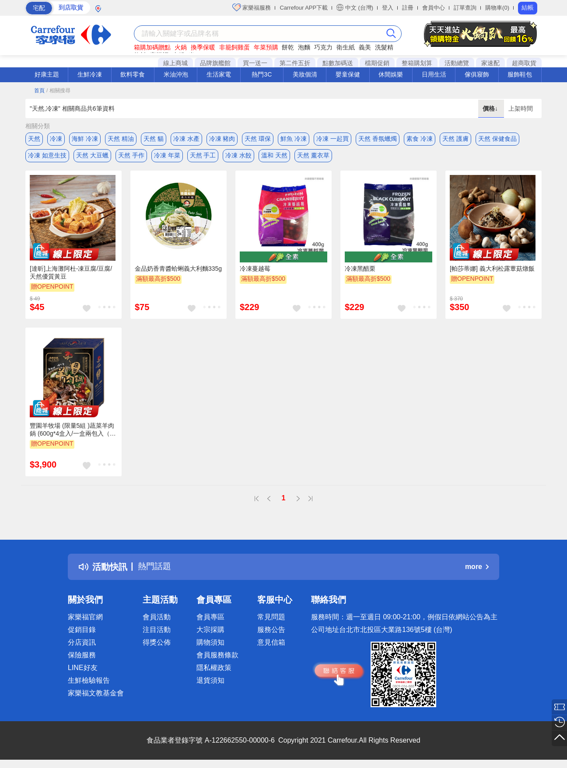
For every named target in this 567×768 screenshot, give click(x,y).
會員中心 (433, 7)
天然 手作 (131, 156)
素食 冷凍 (419, 138)
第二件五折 (295, 62)
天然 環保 (258, 138)
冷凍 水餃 (238, 156)
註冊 (407, 7)
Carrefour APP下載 (304, 7)
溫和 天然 (274, 156)
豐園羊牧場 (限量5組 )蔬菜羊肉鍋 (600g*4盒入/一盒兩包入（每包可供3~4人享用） (73, 432)
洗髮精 (384, 47)
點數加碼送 (337, 62)
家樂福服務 (251, 7)
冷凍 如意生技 (47, 156)
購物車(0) (497, 7)
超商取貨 (524, 62)
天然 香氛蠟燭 (377, 138)
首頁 (39, 90)
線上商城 (175, 62)
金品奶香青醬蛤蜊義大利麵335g (178, 269)
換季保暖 (203, 47)
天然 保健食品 (497, 138)
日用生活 (434, 74)
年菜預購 (266, 47)
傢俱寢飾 (477, 74)
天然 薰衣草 (313, 156)
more (477, 568)
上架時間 (520, 108)
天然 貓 (154, 138)
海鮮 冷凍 (85, 138)
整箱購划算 (417, 62)
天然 (34, 138)
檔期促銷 (377, 62)
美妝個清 (305, 74)
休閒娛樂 (390, 74)
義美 (365, 47)
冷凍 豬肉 (222, 138)
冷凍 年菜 (167, 156)
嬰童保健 (348, 74)
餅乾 (288, 47)
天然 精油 (121, 138)
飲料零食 (132, 74)
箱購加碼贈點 (152, 47)
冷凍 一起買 (332, 138)
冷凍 (56, 138)
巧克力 (323, 47)
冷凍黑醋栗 (360, 269)
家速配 (490, 62)
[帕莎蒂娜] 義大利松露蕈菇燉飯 (492, 269)
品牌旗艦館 (215, 62)
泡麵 (304, 47)
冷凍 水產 (186, 138)
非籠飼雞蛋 (234, 47)
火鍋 (181, 47)
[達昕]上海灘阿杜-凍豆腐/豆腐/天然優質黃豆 (71, 273)
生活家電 (218, 74)
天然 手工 (203, 156)
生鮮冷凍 (89, 74)
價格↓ (491, 108)
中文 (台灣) (354, 7)
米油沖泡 (176, 74)
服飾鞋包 (520, 74)
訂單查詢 (465, 7)
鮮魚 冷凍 (293, 138)
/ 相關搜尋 (58, 90)
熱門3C (262, 74)
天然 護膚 (455, 138)
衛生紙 (345, 47)
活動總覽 (456, 62)
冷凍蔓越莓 (255, 269)
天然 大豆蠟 (92, 156)
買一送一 (255, 62)
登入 (387, 7)
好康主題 (47, 74)
